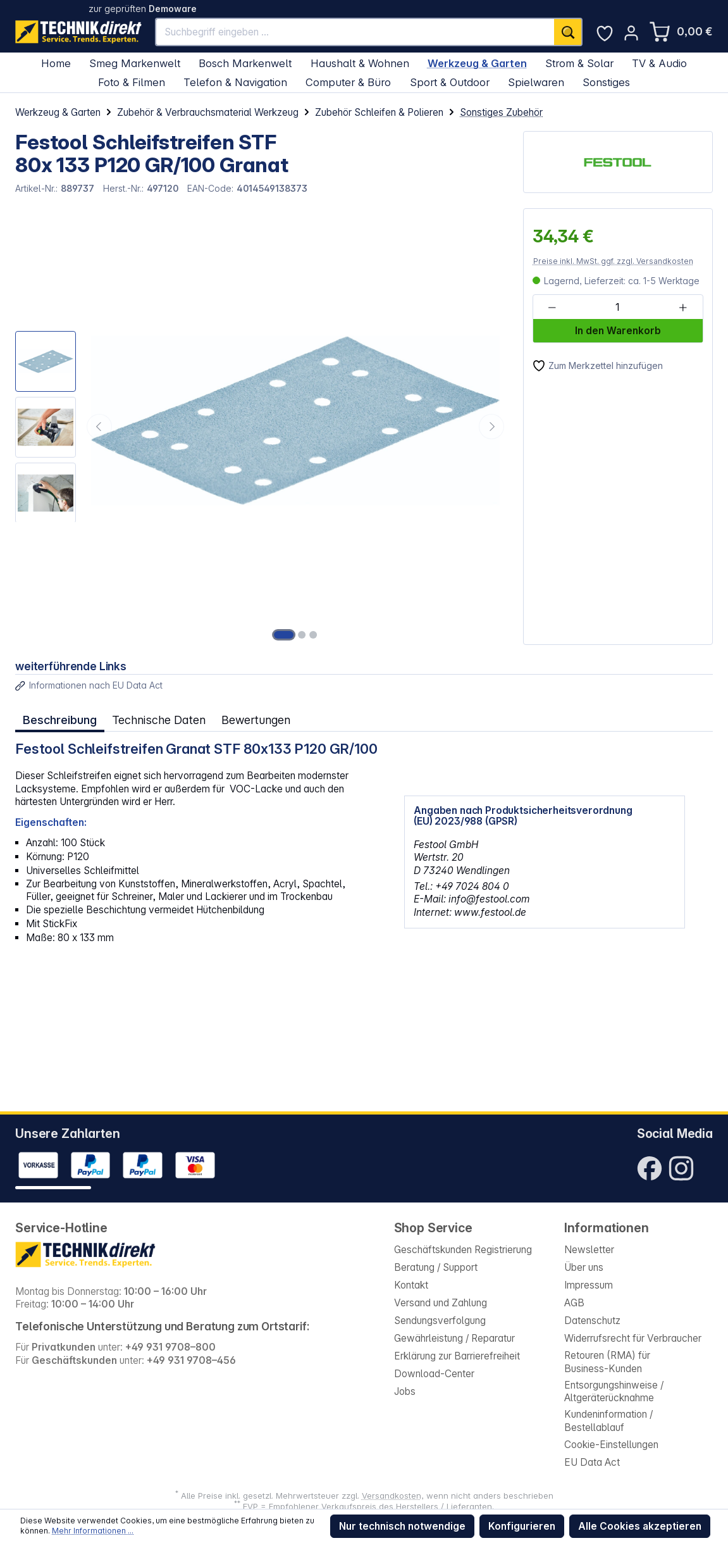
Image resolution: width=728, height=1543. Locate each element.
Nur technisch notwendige (402, 1526)
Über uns (583, 1267)
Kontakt (411, 1285)
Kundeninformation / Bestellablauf (608, 1421)
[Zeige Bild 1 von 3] (284, 635)
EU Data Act (592, 1462)
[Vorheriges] (99, 426)
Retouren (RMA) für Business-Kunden (607, 1362)
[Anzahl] (617, 307)
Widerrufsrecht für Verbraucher (632, 1338)
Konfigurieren (521, 1526)
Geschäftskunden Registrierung (463, 1250)
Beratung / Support (436, 1267)
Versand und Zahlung (440, 1303)
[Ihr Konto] (631, 32)
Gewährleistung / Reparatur (454, 1338)
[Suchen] (568, 32)
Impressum (588, 1285)
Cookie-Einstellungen (611, 1445)
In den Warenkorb (618, 331)
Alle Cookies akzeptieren (639, 1526)
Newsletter (589, 1250)
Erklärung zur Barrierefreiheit (457, 1356)
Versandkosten (391, 1495)
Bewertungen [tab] (253, 720)
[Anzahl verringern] (552, 307)
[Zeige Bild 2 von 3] (301, 635)
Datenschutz (592, 1321)
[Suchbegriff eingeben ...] (355, 32)
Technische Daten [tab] (158, 720)
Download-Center (434, 1374)
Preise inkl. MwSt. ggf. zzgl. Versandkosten (613, 261)
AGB (574, 1303)
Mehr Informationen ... (92, 1530)
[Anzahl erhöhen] (683, 307)
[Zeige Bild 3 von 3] (313, 635)
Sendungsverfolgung (440, 1321)
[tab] (59, 720)
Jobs (405, 1391)
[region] (261, 426)
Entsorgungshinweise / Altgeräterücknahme (613, 1391)
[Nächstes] (491, 426)
